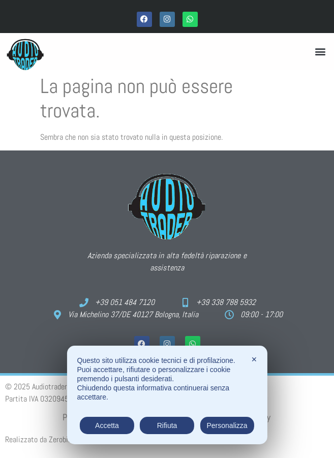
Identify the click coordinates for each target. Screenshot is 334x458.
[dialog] (167, 395)
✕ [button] (254, 359)
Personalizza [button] (226, 425)
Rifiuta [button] (167, 425)
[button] (320, 51)
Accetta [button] (107, 425)
